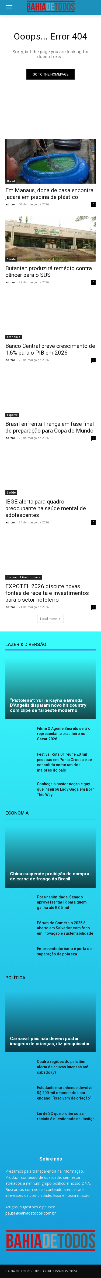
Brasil (11, 181)
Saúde (11, 259)
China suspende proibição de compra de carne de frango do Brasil (49, 876)
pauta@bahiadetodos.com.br (30, 1213)
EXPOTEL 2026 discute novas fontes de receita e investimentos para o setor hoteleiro (47, 593)
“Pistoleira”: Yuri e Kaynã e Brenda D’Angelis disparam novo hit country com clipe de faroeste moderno (48, 705)
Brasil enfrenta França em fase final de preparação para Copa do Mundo (49, 427)
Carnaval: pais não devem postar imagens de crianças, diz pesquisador (50, 1041)
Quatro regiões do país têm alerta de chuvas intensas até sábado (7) (62, 1066)
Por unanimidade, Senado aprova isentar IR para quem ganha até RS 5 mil (62, 902)
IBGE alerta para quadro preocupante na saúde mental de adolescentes (45, 508)
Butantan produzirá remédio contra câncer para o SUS (48, 271)
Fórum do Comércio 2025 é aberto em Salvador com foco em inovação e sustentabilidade (65, 928)
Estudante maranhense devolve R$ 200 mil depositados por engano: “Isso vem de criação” (64, 1093)
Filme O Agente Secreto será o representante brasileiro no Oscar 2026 (63, 733)
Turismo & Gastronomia (23, 577)
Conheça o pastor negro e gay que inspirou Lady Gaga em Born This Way (66, 789)
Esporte (12, 415)
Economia (13, 337)
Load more (50, 618)
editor (10, 204)
